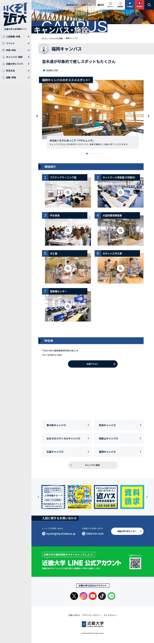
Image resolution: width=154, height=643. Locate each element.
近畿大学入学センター (126, 531)
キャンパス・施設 (92, 465)
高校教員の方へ (72, 5)
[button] (84, 153)
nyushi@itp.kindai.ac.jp (60, 533)
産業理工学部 (52, 70)
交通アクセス (87, 5)
